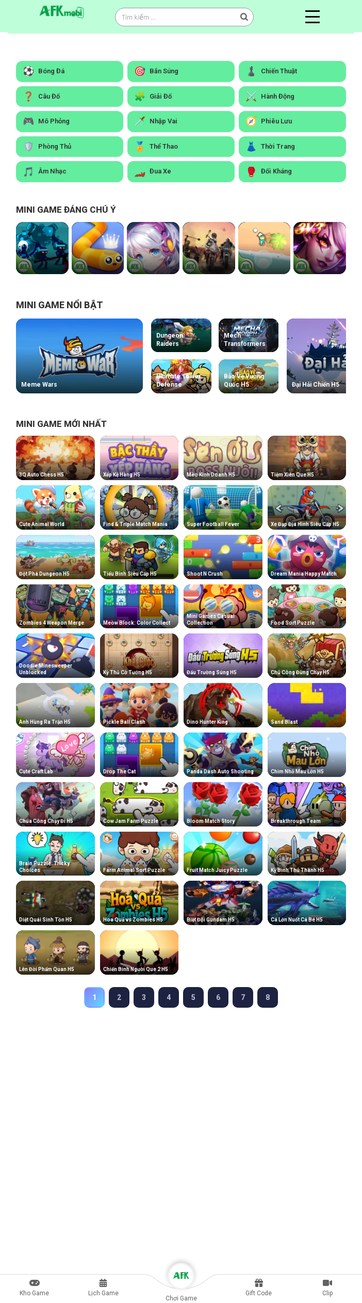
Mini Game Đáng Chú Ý (66, 210)
